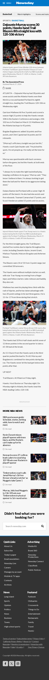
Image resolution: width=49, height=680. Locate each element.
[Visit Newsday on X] (11, 663)
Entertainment (34, 614)
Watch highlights (24, 14)
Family (31, 622)
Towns (7, 622)
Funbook (32, 596)
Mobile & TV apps (12, 576)
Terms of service (9, 639)
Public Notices (34, 570)
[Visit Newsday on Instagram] (17, 663)
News (6, 614)
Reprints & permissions (20, 644)
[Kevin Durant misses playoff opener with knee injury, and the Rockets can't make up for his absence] (24, 443)
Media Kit (32, 546)
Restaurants (33, 618)
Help (13, 647)
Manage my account (13, 572)
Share (7, 88)
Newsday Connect (36, 561)
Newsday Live (10, 563)
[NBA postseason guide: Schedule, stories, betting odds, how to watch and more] (24, 424)
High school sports (12, 626)
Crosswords (33, 605)
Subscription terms (24, 639)
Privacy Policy (38, 639)
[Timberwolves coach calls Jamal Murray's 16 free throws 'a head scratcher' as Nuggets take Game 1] (24, 479)
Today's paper (10, 555)
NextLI (31, 631)
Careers (7, 567)
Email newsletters (11, 559)
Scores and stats (42, 14)
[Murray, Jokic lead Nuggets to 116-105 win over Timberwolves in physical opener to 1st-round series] (24, 497)
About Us (8, 546)
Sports (6, 20)
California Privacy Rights (12, 641)
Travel (31, 626)
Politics (7, 609)
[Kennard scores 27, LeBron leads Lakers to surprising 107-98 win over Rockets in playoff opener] (24, 462)
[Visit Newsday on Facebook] (5, 663)
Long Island (9, 596)
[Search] (42, 526)
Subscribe (8, 550)
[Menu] (7, 3)
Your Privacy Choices (36, 647)
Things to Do (33, 609)
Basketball (7, 14)
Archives (8, 584)
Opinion (7, 605)
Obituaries (32, 601)
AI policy (19, 647)
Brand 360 (32, 550)
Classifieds (32, 565)
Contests (8, 580)
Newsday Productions (33, 556)
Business (8, 618)
